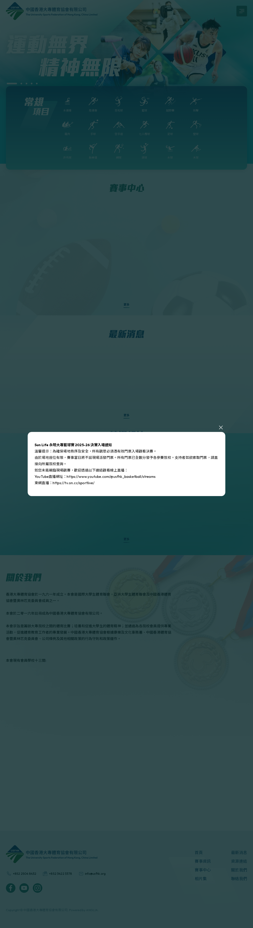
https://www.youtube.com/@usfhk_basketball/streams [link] (111, 476)
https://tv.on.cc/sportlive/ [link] (73, 483)
